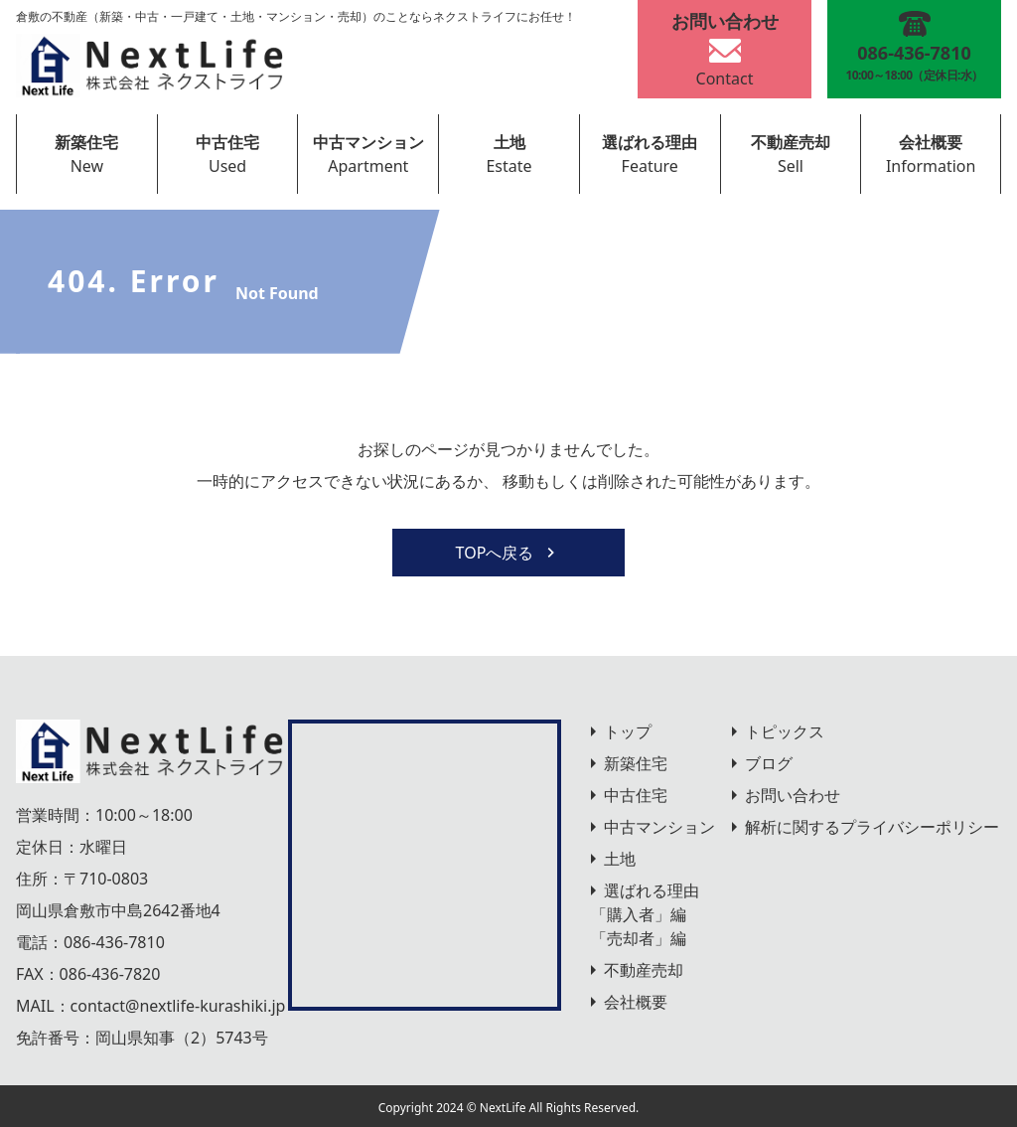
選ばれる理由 (649, 142)
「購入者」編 (638, 914)
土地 (509, 142)
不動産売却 (790, 142)
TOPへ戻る (509, 553)
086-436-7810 (114, 942)
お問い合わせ (792, 795)
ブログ (769, 763)
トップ (628, 731)
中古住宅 (227, 142)
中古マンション (368, 142)
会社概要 (930, 142)
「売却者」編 (638, 938)
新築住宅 (86, 142)
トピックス (784, 731)
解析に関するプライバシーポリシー (872, 827)
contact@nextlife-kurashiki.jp (178, 1006)
